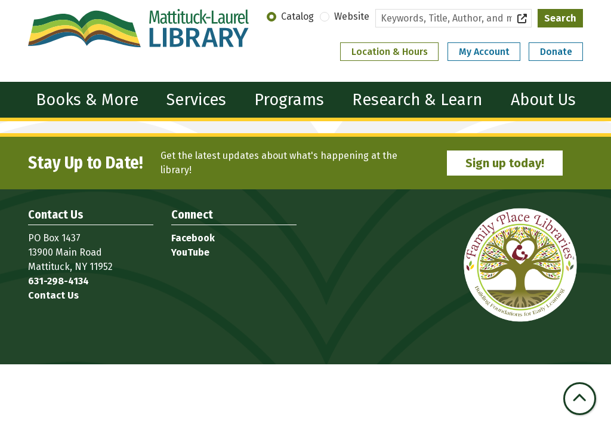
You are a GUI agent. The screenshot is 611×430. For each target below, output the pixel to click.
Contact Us (53, 295)
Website (351, 16)
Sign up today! (504, 163)
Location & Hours (389, 51)
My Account (484, 51)
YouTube (190, 252)
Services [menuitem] (196, 99)
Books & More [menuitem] (87, 99)
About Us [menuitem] (543, 99)
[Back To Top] (579, 398)
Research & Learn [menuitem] (417, 99)
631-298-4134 (58, 281)
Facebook (193, 238)
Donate (556, 51)
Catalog (297, 16)
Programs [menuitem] (289, 99)
